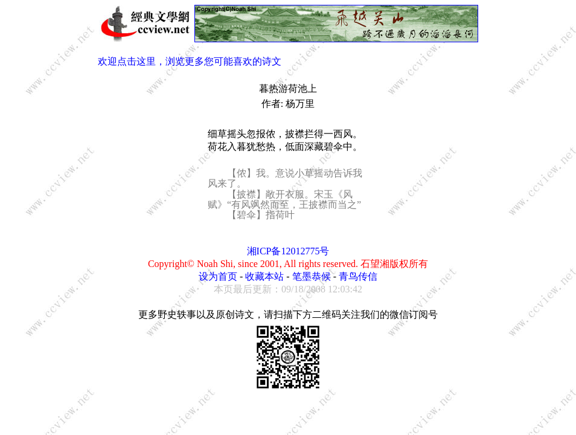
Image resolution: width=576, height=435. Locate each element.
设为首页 (218, 276)
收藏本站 (264, 276)
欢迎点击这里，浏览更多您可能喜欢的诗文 (189, 61)
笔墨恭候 (311, 276)
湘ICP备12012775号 (288, 251)
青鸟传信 (358, 276)
